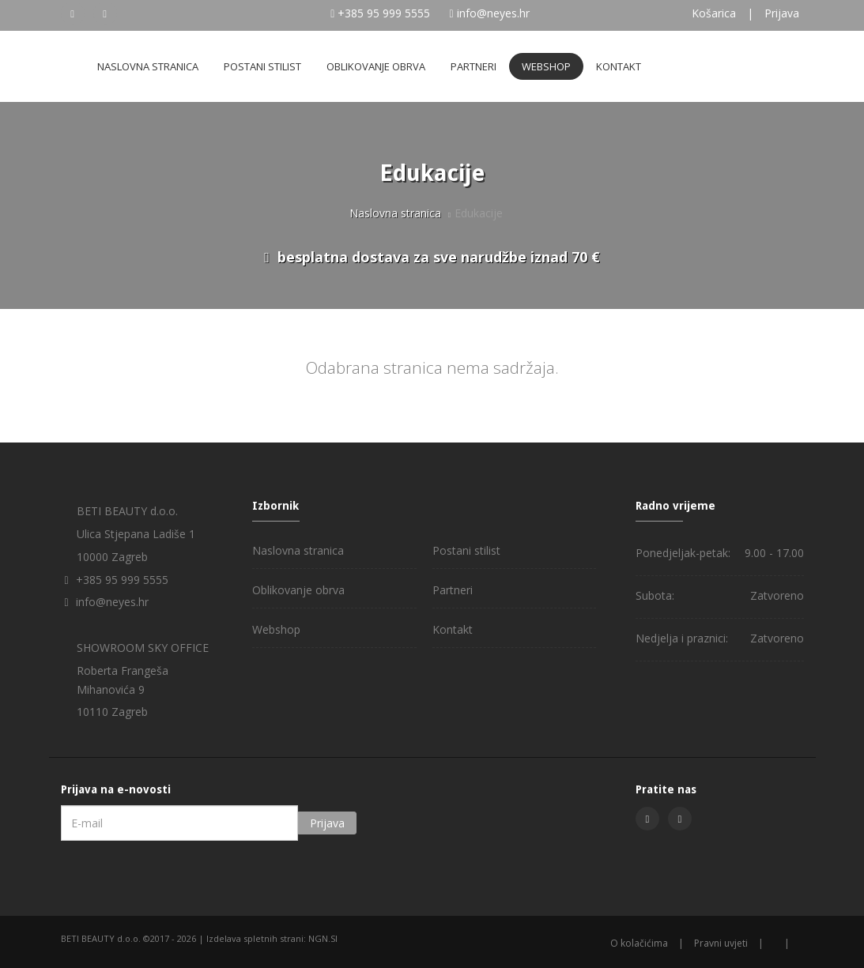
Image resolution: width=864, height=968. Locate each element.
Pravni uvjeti (721, 943)
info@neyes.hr (493, 13)
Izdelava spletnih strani (255, 938)
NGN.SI (323, 938)
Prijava (781, 13)
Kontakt (618, 66)
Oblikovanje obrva (375, 66)
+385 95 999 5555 (384, 13)
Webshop (546, 66)
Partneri (473, 66)
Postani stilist (262, 66)
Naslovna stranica (147, 66)
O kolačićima (639, 943)
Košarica (714, 13)
